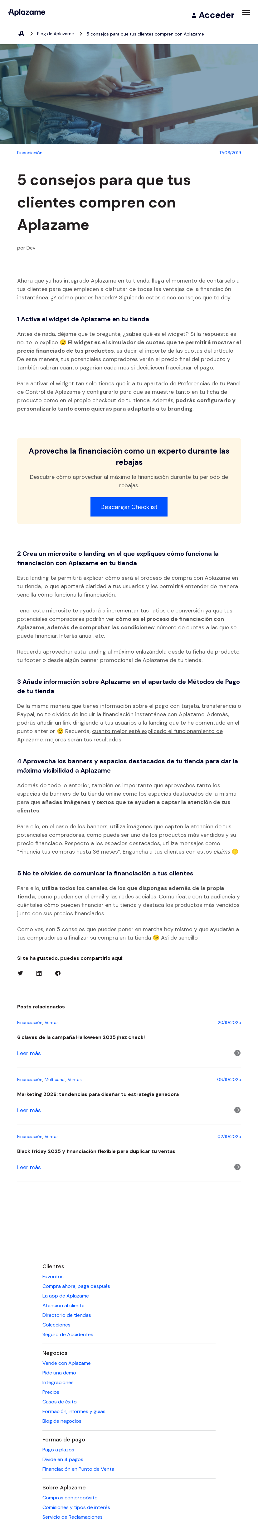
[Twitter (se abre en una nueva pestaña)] (20, 973)
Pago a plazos (58, 1449)
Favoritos (53, 1276)
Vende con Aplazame (66, 1363)
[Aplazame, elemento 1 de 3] (21, 34)
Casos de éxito (59, 1401)
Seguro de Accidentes (67, 1334)
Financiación (29, 1022)
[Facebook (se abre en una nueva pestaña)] (58, 973)
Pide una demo (59, 1372)
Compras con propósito (70, 1497)
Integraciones (58, 1382)
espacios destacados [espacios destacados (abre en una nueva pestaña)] (176, 794)
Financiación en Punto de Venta (78, 1469)
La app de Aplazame (65, 1296)
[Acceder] (213, 15)
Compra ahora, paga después (76, 1286)
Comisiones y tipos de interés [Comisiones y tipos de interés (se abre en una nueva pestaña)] (76, 1507)
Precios (50, 1392)
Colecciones (56, 1324)
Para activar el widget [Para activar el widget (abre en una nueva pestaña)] (45, 383)
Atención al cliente (63, 1305)
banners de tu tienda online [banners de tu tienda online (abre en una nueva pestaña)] (85, 794)
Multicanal (55, 1079)
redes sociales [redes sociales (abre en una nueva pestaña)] (137, 896)
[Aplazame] (26, 12)
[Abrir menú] (246, 12)
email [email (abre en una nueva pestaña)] (97, 896)
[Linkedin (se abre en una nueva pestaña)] (39, 973)
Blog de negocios (61, 1421)
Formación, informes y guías (73, 1411)
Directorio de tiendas (66, 1315)
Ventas (52, 1022)
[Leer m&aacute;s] (129, 1053)
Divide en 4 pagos (62, 1459)
